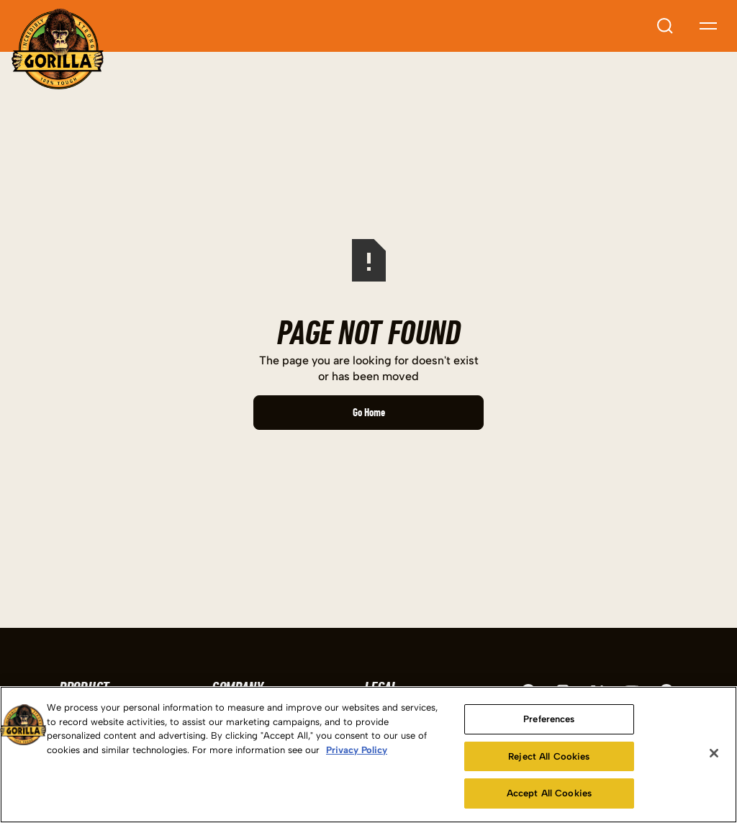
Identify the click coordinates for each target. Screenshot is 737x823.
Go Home (369, 412)
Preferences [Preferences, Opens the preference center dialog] (548, 719)
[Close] (714, 753)
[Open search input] (665, 26)
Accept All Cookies (549, 793)
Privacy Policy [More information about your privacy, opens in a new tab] (356, 750)
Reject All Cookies (548, 756)
